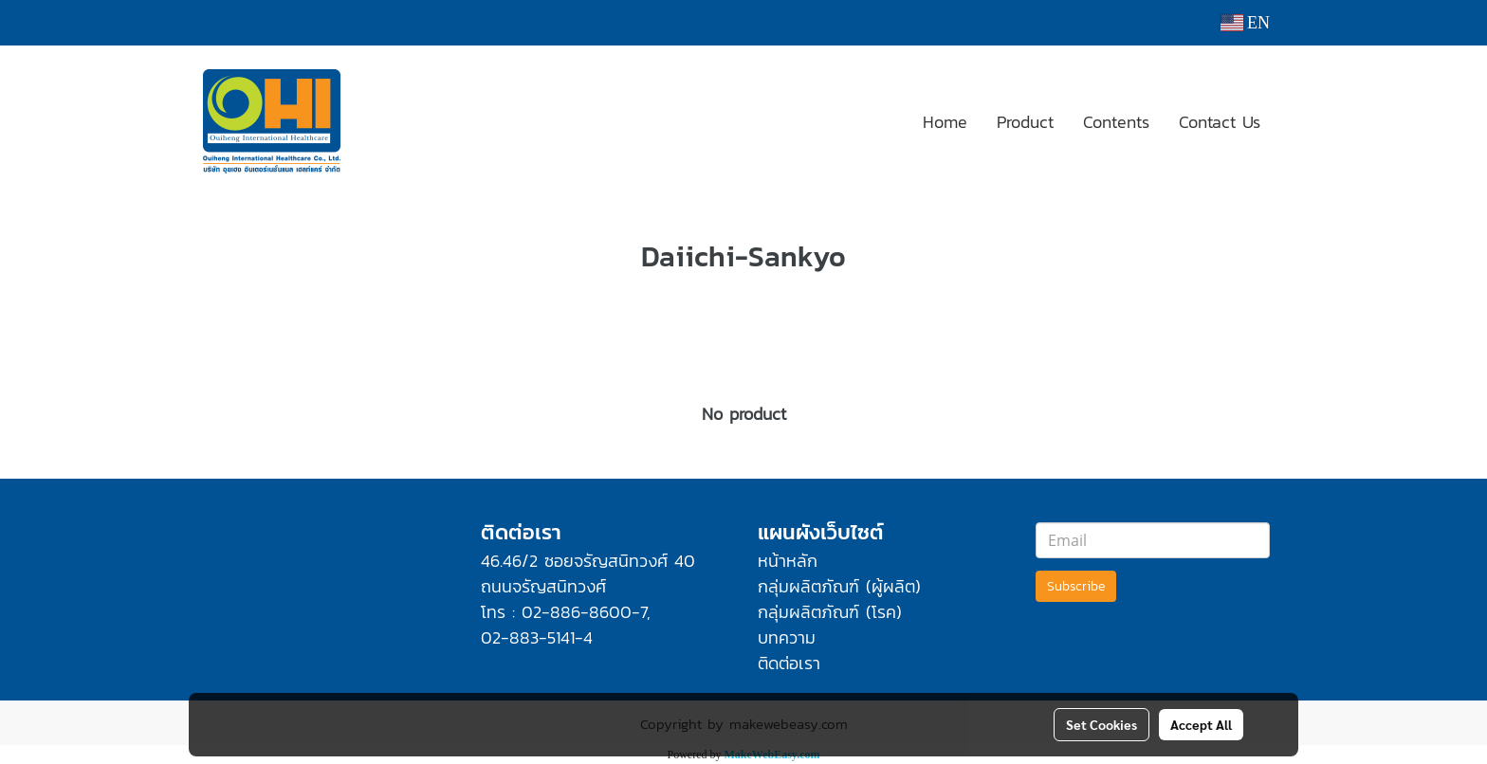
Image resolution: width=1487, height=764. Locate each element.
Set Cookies (1101, 724)
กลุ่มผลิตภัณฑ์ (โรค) (830, 612)
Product (1025, 122)
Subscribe (1076, 586)
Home (945, 122)
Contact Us (1219, 122)
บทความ (787, 637)
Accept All (1201, 724)
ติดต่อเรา (789, 663)
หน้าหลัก (787, 560)
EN (1246, 22)
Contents (1116, 122)
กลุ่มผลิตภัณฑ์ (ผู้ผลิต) (839, 586)
